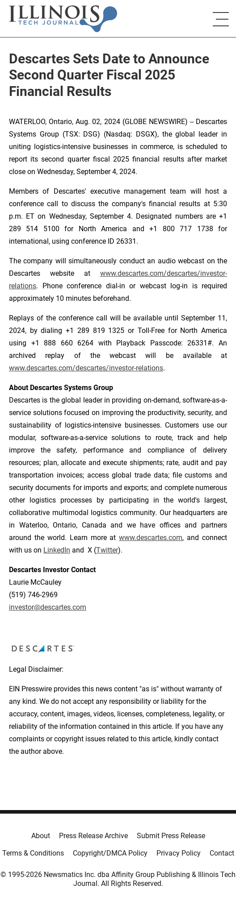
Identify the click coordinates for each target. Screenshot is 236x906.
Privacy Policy (178, 853)
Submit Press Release (171, 835)
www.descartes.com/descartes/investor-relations (86, 368)
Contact (222, 853)
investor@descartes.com (47, 607)
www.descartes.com (150, 537)
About (40, 835)
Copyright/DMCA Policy (110, 853)
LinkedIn (56, 550)
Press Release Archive (93, 835)
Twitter (107, 550)
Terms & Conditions (33, 853)
